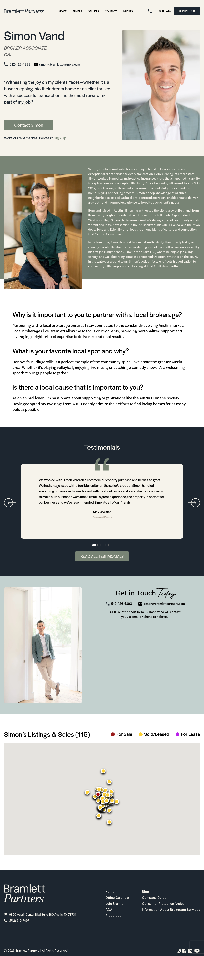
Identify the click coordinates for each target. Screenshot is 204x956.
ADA (108, 910)
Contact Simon (28, 125)
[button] (98, 794)
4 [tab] (105, 545)
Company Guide (154, 898)
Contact (111, 11)
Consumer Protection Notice (163, 904)
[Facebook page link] (184, 951)
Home (63, 11)
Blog (145, 892)
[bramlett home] (24, 11)
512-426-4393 (20, 64)
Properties (113, 916)
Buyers (77, 11)
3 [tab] (102, 545)
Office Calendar (117, 898)
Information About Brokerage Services (171, 910)
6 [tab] (111, 545)
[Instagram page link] (179, 951)
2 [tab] (98, 545)
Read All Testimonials (102, 556)
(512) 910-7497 (16, 920)
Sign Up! (60, 138)
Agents (128, 11)
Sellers (93, 11)
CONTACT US (187, 11)
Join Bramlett (115, 904)
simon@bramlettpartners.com (59, 64)
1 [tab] (94, 545)
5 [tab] (108, 545)
